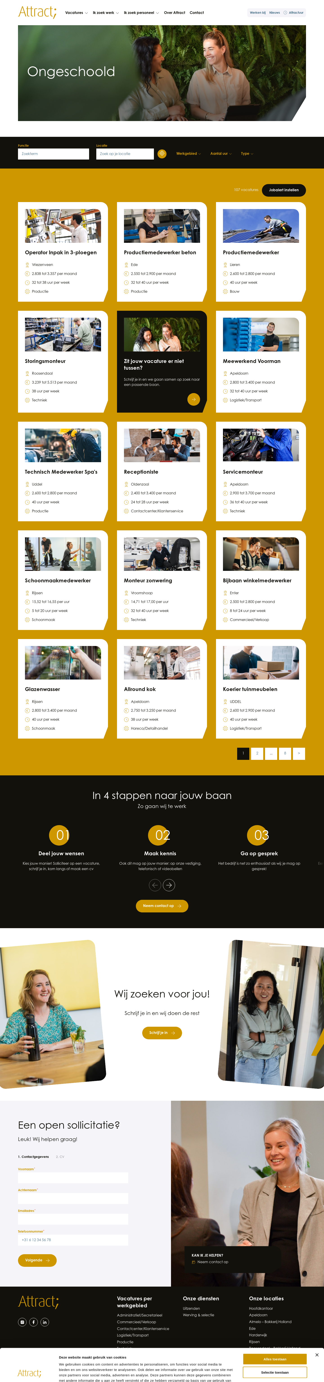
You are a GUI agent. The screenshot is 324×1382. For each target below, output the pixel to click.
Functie (23, 146)
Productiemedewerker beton (160, 253)
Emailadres (27, 1211)
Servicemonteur (243, 472)
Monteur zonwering (148, 581)
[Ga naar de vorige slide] (155, 885)
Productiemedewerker (251, 253)
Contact (197, 13)
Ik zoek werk (106, 13)
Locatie (101, 146)
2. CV (60, 1157)
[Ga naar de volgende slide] (169, 885)
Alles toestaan (274, 1328)
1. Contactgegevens (33, 1157)
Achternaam (28, 1190)
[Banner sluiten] (317, 1324)
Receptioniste (141, 472)
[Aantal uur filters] (221, 154)
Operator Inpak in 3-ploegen (61, 253)
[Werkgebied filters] (188, 154)
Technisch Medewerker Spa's (61, 472)
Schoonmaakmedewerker (58, 581)
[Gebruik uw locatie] (162, 153)
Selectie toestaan (275, 1341)
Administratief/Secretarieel (139, 1315)
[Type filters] (247, 154)
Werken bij (258, 13)
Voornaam (26, 1169)
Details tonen (243, 1373)
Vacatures (76, 13)
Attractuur (293, 13)
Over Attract (174, 13)
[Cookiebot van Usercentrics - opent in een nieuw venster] (29, 1373)
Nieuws (274, 13)
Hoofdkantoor (261, 1309)
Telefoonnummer (31, 1231)
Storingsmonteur (45, 361)
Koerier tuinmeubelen (250, 689)
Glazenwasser (42, 689)
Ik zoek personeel (142, 13)
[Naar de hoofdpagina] (37, 12)
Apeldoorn (258, 1315)
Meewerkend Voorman (252, 361)
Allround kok (140, 689)
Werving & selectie (198, 1315)
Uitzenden (191, 1309)
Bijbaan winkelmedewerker (257, 581)
